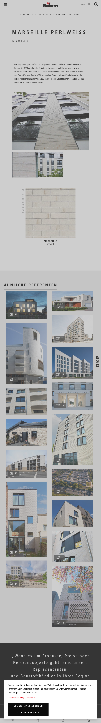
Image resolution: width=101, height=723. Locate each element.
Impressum (31, 697)
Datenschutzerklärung (16, 697)
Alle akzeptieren (28, 712)
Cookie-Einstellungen (28, 706)
